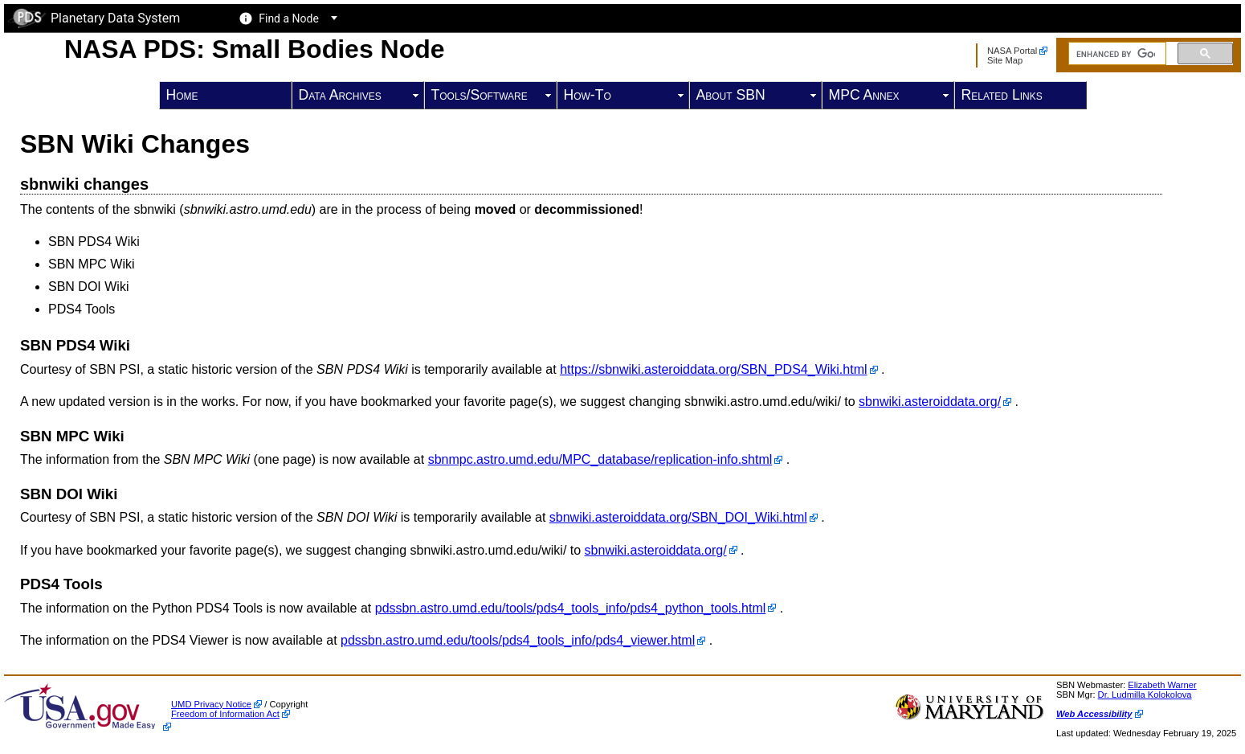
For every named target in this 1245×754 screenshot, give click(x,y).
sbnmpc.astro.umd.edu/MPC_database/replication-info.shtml (600, 459)
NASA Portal (1012, 50)
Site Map (1005, 60)
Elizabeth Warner (1162, 685)
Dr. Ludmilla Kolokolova (1145, 694)
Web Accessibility (1094, 714)
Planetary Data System (94, 18)
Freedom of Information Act (225, 714)
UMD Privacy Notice (211, 704)
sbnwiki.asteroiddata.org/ (930, 401)
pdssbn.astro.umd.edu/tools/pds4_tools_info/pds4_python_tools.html (570, 608)
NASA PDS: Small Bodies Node (254, 49)
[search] (1115, 54)
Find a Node (289, 18)
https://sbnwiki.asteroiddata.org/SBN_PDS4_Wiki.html (713, 369)
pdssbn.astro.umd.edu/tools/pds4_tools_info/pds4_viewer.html (518, 640)
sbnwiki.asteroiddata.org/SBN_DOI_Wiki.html (678, 517)
